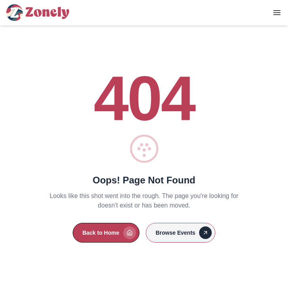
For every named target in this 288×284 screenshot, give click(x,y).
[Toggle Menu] (277, 12)
